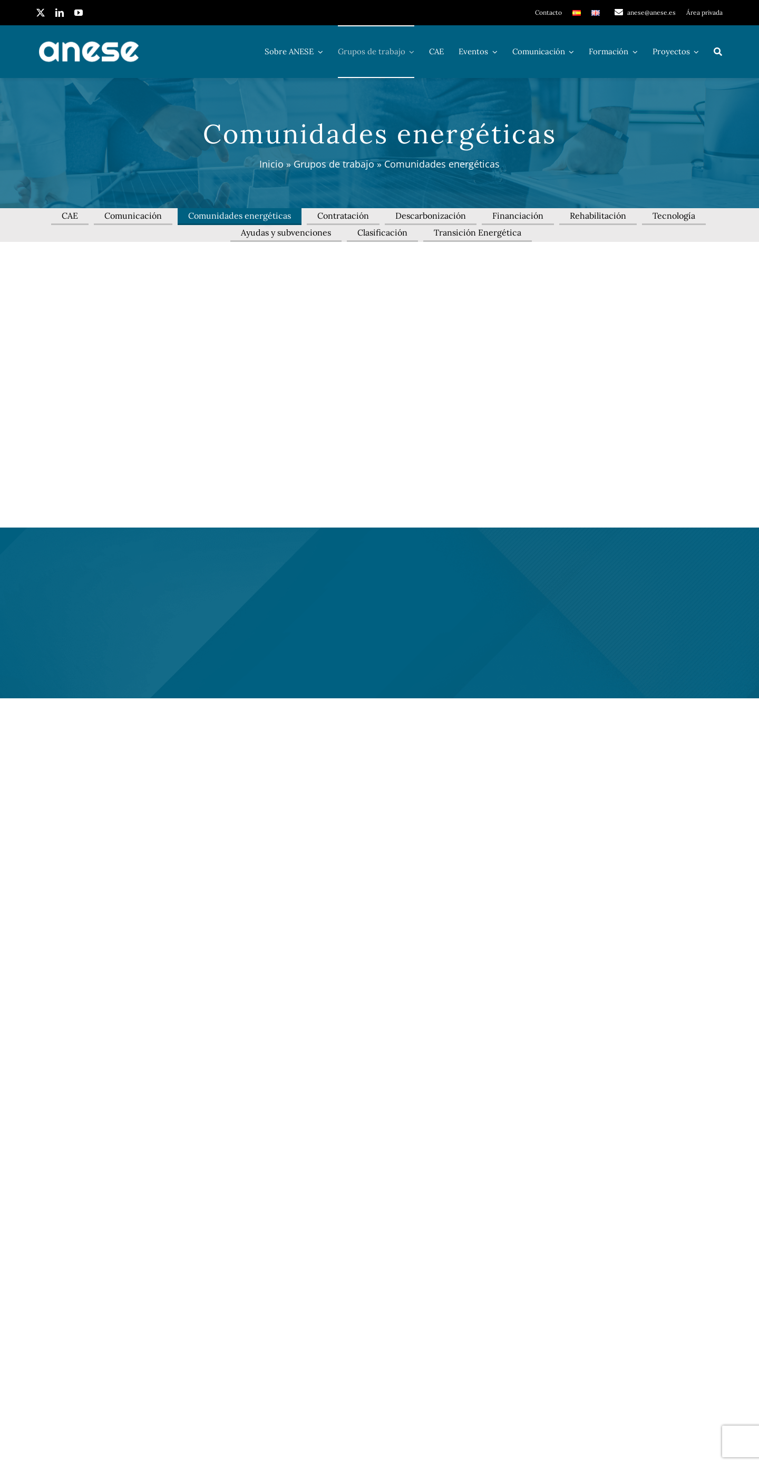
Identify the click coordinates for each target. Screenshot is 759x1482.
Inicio (271, 164)
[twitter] (40, 12)
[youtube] (78, 12)
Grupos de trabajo (334, 164)
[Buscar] (718, 51)
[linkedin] (59, 12)
